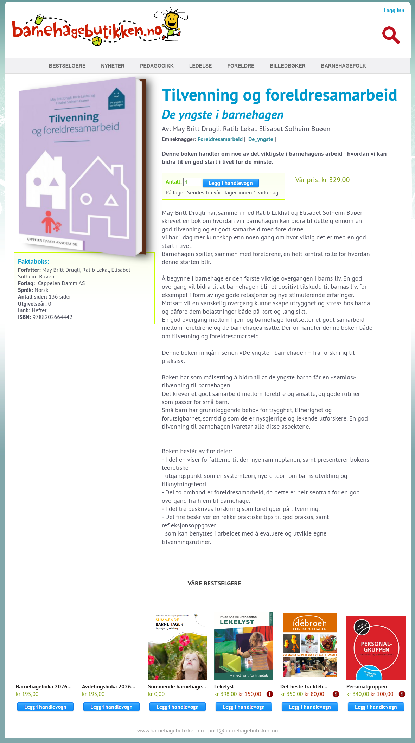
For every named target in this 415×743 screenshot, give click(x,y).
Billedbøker (287, 66)
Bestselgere (67, 66)
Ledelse (200, 66)
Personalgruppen (366, 686)
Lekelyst (224, 686)
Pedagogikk (157, 66)
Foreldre (240, 66)
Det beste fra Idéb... (303, 686)
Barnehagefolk (343, 66)
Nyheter (112, 66)
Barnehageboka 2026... (44, 686)
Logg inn (394, 10)
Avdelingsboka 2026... (108, 686)
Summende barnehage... (177, 686)
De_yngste (260, 138)
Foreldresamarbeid (220, 138)
